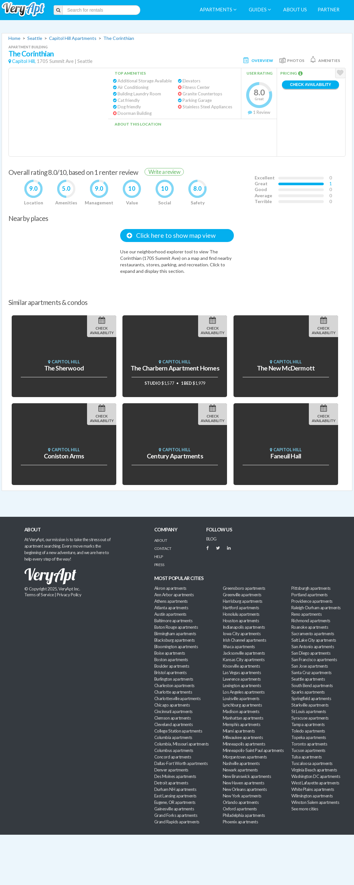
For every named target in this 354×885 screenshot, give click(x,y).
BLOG (211, 538)
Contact (162, 548)
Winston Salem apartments (315, 802)
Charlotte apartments (173, 692)
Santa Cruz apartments (311, 672)
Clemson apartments (172, 718)
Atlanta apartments (171, 607)
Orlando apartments (241, 802)
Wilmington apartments (312, 795)
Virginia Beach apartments (314, 769)
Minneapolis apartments (244, 743)
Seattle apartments (308, 679)
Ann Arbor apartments (174, 594)
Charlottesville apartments (177, 698)
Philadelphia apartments (244, 815)
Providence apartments (312, 601)
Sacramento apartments (312, 633)
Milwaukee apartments (243, 737)
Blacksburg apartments (174, 640)
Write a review (164, 171)
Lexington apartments (242, 685)
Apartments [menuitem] (218, 9)
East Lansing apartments (175, 795)
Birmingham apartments (175, 633)
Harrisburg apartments (242, 601)
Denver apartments (171, 769)
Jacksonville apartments (244, 653)
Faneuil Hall (286, 456)
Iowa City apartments (241, 633)
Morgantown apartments (245, 756)
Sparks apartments (308, 692)
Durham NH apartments (175, 789)
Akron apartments (170, 588)
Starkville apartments (310, 705)
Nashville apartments (241, 763)
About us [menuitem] (295, 9)
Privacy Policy (69, 594)
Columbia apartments (173, 737)
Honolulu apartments (241, 614)
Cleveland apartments (173, 724)
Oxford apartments (240, 808)
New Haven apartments (243, 782)
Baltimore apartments (173, 620)
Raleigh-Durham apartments (316, 607)
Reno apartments (306, 614)
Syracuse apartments (310, 718)
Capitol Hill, (24, 61)
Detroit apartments (171, 782)
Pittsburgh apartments (311, 588)
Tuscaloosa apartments (312, 763)
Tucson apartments (308, 750)
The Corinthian (118, 38)
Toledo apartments (308, 730)
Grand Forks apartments (175, 815)
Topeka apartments (308, 737)
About (160, 540)
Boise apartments (169, 653)
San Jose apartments (309, 666)
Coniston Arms (64, 456)
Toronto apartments (309, 743)
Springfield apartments (311, 698)
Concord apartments (172, 756)
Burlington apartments (173, 679)
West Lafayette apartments (315, 782)
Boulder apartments (171, 666)
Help (158, 556)
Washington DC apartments (315, 776)
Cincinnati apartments (173, 711)
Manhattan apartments (243, 718)
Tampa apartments (307, 724)
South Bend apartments (312, 685)
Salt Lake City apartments (313, 640)
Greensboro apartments (244, 588)
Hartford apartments (241, 607)
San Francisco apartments (314, 659)
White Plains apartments (312, 789)
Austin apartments (170, 614)
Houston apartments (241, 620)
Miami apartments (239, 730)
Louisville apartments (241, 698)
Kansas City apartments (243, 659)
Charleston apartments (174, 685)
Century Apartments (175, 456)
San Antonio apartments (312, 646)
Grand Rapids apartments (176, 821)
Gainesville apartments (174, 808)
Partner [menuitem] (328, 9)
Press (159, 564)
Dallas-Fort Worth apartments (181, 763)
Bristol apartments (170, 672)
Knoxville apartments (241, 666)
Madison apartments (241, 711)
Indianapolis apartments (244, 627)
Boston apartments (171, 659)
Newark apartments (240, 769)
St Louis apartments (308, 711)
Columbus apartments (173, 750)
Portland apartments (309, 594)
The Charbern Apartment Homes (175, 368)
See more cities (304, 808)
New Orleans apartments (245, 789)
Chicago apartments (172, 705)
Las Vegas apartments (242, 672)
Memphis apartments (241, 724)
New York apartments (242, 795)
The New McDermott (286, 368)
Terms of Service (39, 594)
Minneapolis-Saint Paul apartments (253, 750)
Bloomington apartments (176, 646)
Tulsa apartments (306, 756)
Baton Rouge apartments (176, 627)
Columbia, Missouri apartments (181, 743)
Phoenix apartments (240, 821)
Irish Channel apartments (244, 640)
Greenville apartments (242, 594)
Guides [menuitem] (260, 9)
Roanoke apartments (309, 627)
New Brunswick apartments (247, 776)
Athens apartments (171, 601)
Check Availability (310, 84)
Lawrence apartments (242, 679)
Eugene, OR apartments (175, 802)
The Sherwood (64, 368)
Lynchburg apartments (242, 705)
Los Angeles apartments (243, 692)
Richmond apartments (310, 620)
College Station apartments (178, 730)
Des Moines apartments (175, 776)
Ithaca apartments (239, 646)
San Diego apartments (310, 653)
